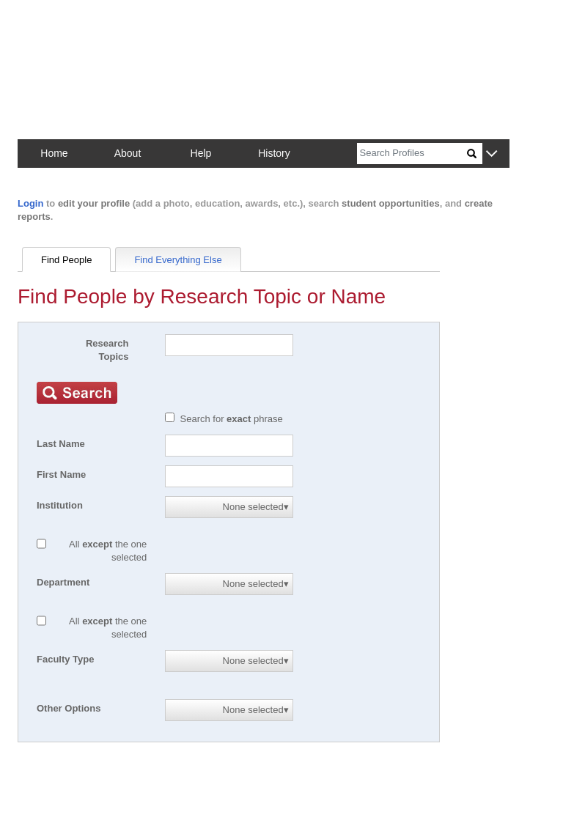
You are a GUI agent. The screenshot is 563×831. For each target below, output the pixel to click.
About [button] (127, 153)
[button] (491, 154)
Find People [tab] (66, 259)
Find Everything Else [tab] (177, 259)
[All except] (41, 543)
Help (201, 153)
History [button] (274, 153)
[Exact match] (169, 417)
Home (53, 153)
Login (30, 203)
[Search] (412, 153)
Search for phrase (231, 418)
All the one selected (108, 551)
